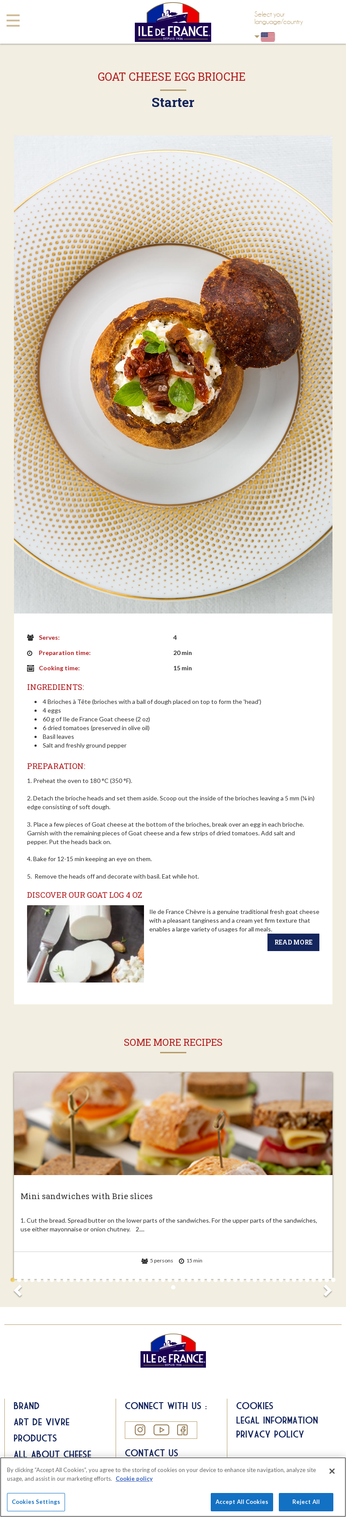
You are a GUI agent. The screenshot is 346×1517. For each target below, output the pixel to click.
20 (137, 1280)
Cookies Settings (36, 1501)
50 (333, 1280)
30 (202, 1280)
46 (307, 1280)
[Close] (332, 1471)
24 (163, 1280)
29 (196, 1280)
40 (268, 1280)
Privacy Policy (270, 1434)
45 (300, 1280)
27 (183, 1280)
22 (150, 1280)
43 (287, 1280)
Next (327, 1288)
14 (98, 1280)
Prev (19, 1288)
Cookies (255, 1405)
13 (91, 1280)
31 (209, 1280)
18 (124, 1280)
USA (257, 36)
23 (156, 1280)
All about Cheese (52, 1454)
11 (78, 1280)
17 (117, 1280)
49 (327, 1280)
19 (130, 1280)
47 (314, 1280)
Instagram (139, 1429)
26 (176, 1280)
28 (189, 1280)
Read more (293, 942)
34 (228, 1280)
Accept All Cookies (242, 1501)
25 (170, 1280)
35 (235, 1280)
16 (111, 1280)
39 (261, 1280)
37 (248, 1280)
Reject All (306, 1501)
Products (35, 1438)
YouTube (161, 1429)
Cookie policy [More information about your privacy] (134, 1478)
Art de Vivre (41, 1421)
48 (320, 1280)
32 (215, 1280)
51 (173, 1287)
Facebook (182, 1429)
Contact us (151, 1452)
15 (104, 1280)
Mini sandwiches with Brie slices (87, 1196)
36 (242, 1280)
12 (84, 1280)
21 (143, 1280)
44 (294, 1280)
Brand (27, 1405)
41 (274, 1280)
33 (222, 1280)
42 (281, 1280)
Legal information (277, 1420)
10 (71, 1280)
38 (255, 1280)
